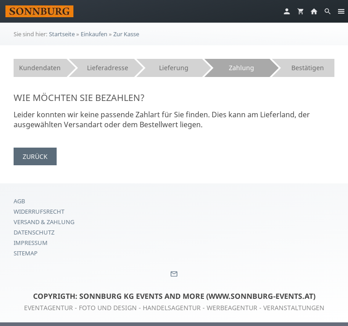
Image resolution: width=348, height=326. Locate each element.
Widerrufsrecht (39, 211)
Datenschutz (34, 232)
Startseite (62, 34)
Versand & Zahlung (44, 222)
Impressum (31, 243)
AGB (19, 201)
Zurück (35, 156)
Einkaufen (94, 34)
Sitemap (26, 253)
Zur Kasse (126, 34)
